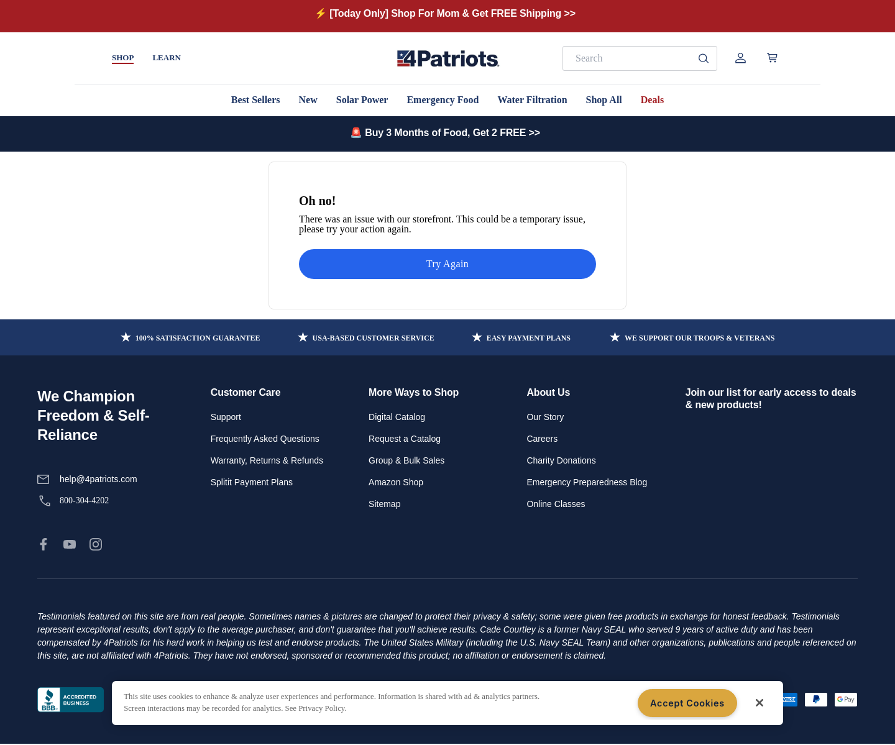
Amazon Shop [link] (396, 482)
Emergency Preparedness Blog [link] (586, 482)
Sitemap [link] (384, 504)
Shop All (604, 99)
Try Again (447, 263)
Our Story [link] (545, 417)
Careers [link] (542, 439)
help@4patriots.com (98, 479)
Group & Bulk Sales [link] (406, 460)
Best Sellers (255, 99)
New (308, 99)
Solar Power (362, 99)
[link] (43, 544)
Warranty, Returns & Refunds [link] (267, 460)
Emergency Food (442, 99)
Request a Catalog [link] (405, 439)
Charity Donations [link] (560, 460)
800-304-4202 (84, 500)
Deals (652, 99)
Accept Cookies (687, 703)
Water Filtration (532, 99)
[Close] (759, 702)
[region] (447, 703)
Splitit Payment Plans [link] (252, 482)
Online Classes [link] (555, 504)
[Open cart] (772, 58)
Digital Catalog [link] (397, 417)
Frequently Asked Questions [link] (265, 439)
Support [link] (226, 417)
